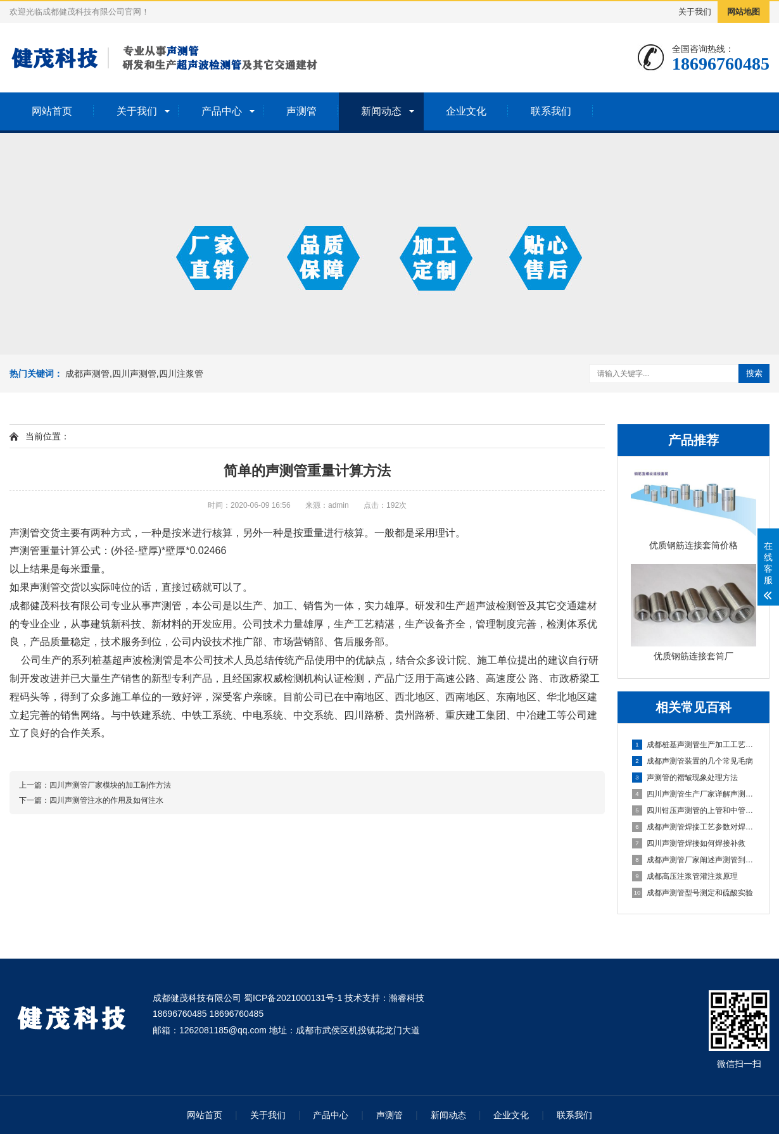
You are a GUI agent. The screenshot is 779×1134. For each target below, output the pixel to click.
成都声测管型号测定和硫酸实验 (692, 893)
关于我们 (694, 11)
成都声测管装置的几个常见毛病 (692, 761)
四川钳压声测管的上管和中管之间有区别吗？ (694, 810)
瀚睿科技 (406, 998)
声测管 (301, 111)
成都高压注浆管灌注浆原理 (685, 876)
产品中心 (221, 111)
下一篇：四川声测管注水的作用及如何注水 (91, 800)
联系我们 (551, 111)
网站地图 (743, 11)
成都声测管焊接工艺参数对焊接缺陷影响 (694, 827)
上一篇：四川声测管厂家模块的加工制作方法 (95, 785)
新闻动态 (381, 111)
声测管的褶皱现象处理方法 (685, 777)
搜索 (754, 373)
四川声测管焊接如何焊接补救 (688, 843)
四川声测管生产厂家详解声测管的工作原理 (694, 794)
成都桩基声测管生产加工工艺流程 (694, 745)
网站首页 (52, 111)
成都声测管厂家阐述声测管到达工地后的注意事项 (694, 860)
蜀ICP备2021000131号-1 (293, 998)
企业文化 (466, 111)
